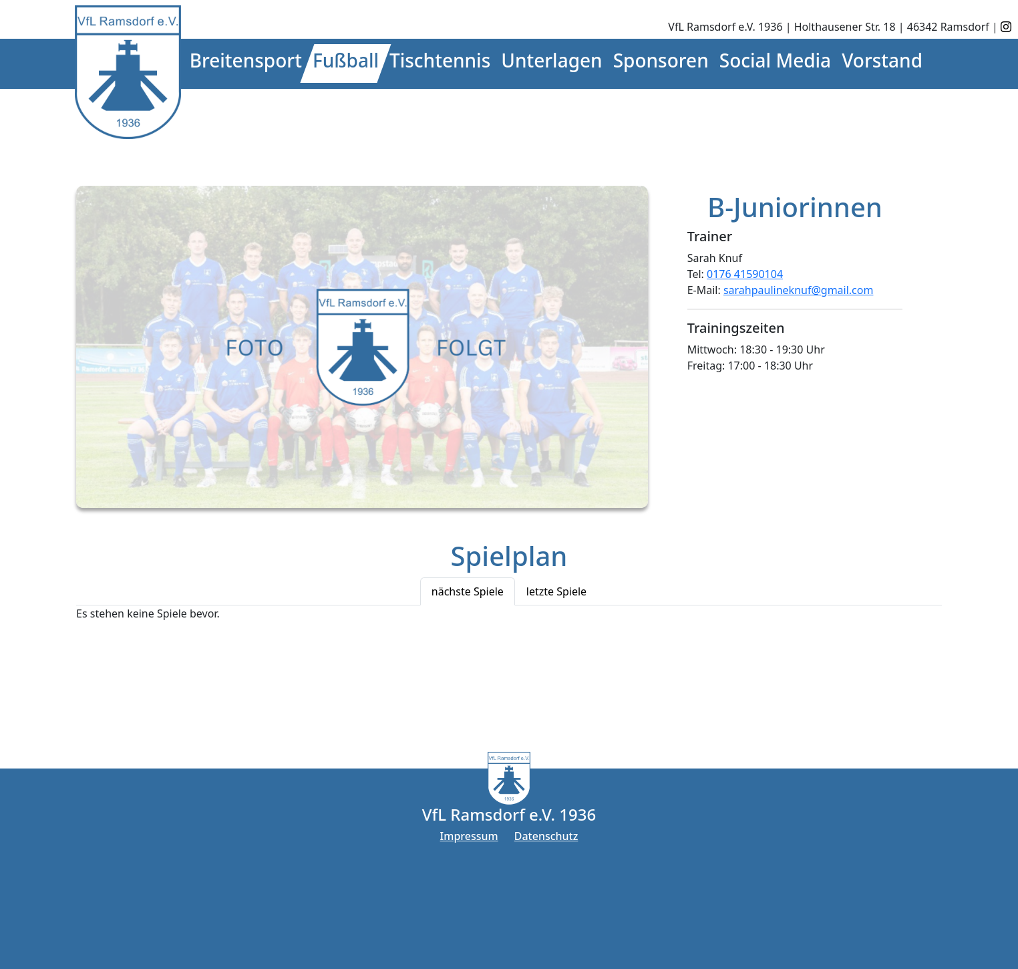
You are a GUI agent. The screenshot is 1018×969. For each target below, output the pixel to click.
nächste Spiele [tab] (468, 591)
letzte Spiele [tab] (556, 591)
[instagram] (1006, 26)
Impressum (469, 836)
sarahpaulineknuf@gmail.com (798, 290)
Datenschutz (546, 836)
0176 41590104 (745, 274)
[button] (245, 63)
